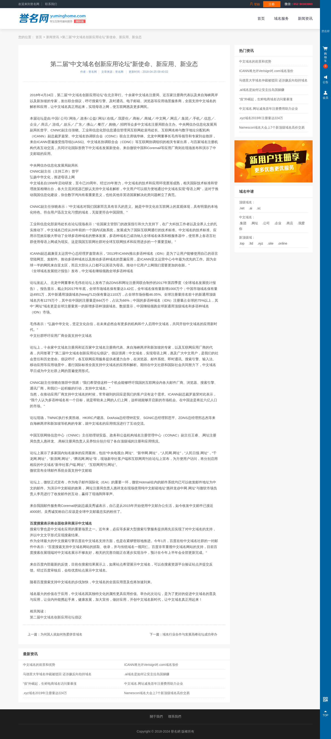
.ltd (251, 243)
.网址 (254, 223)
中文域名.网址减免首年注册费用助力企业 (268, 108)
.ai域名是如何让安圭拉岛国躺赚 (261, 90)
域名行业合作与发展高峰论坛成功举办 (190, 634)
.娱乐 (67, 124)
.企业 (277, 223)
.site (271, 243)
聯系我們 (174, 716)
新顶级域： (247, 237)
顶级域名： (247, 202)
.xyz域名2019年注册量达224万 (261, 118)
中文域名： (247, 217)
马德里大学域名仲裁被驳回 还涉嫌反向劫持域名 (273, 80)
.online (282, 243)
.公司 (266, 223)
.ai (250, 208)
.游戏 (55, 124)
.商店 (289, 223)
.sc (259, 208)
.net (241, 208)
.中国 (54, 118)
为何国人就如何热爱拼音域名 (61, 634)
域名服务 (281, 18)
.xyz (260, 243)
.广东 (78, 124)
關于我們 (156, 716)
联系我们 (51, 4)
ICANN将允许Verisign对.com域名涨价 (266, 71)
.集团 (242, 223)
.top (241, 243)
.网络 (72, 118)
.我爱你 (122, 118)
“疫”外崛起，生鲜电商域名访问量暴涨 (266, 99)
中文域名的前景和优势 (255, 61)
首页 (261, 18)
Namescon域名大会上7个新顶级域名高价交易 (272, 127)
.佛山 (89, 124)
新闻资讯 (305, 18)
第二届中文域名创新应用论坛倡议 (56, 617)
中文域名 (75, 95)
